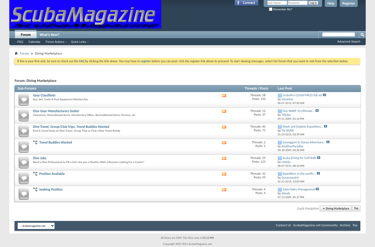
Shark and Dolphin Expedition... (303, 126)
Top (356, 208)
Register (348, 3)
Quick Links (78, 41)
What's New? (49, 35)
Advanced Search (348, 41)
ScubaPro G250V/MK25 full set (302, 95)
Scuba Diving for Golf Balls (299, 158)
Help (330, 3)
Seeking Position (50, 189)
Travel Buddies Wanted (55, 142)
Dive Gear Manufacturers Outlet (56, 111)
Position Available (52, 174)
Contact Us (283, 225)
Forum (26, 35)
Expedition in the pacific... (299, 173)
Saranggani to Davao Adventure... (304, 142)
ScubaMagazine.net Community (315, 225)
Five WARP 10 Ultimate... (299, 111)
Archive (345, 225)
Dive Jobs (39, 158)
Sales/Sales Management (299, 189)
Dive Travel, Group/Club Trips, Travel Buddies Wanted (71, 127)
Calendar (34, 41)
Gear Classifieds (44, 95)
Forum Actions (55, 41)
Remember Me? (280, 9)
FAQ (20, 41)
